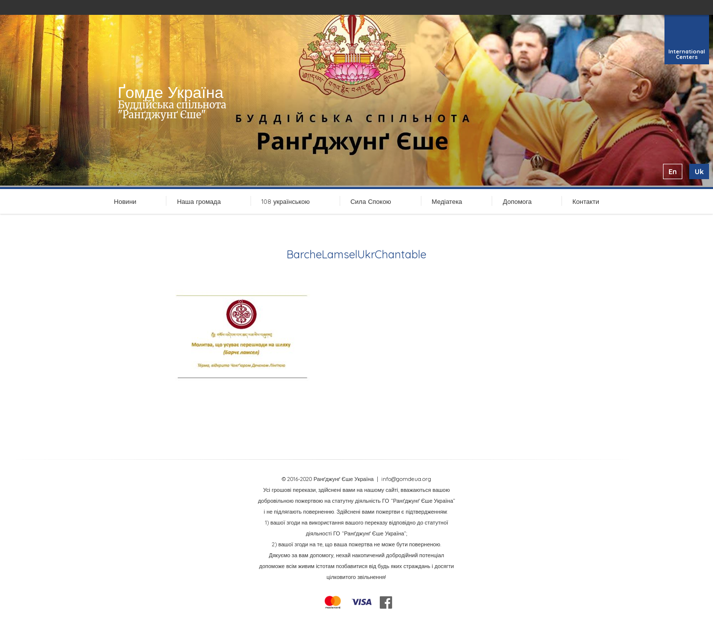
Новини (125, 201)
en (672, 171)
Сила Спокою (371, 201)
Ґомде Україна (171, 92)
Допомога (517, 201)
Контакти (585, 201)
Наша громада (198, 201)
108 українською (285, 201)
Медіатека (447, 201)
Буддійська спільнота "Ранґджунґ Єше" (172, 109)
